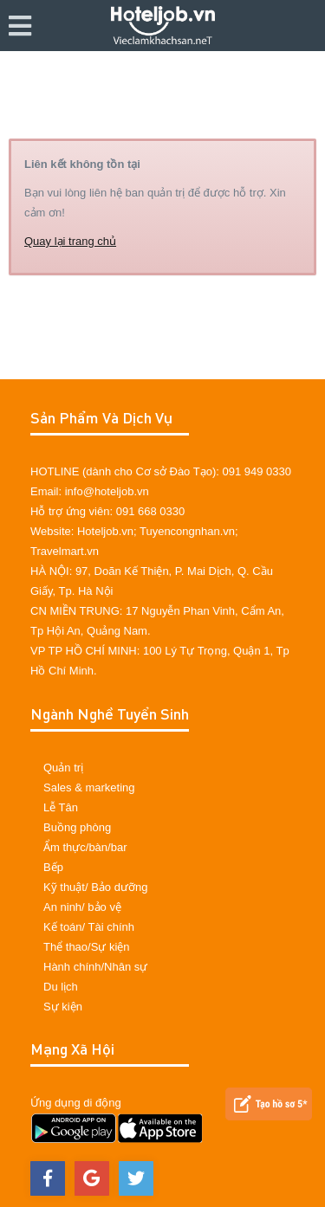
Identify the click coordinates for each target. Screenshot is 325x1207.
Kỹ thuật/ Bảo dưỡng (95, 887)
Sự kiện (62, 1006)
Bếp (53, 867)
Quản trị (63, 767)
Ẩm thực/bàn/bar (85, 847)
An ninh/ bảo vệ (82, 906)
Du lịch (60, 986)
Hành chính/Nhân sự (95, 966)
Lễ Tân (60, 807)
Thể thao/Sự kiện (86, 946)
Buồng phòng (77, 827)
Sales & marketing (89, 787)
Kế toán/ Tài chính (88, 926)
